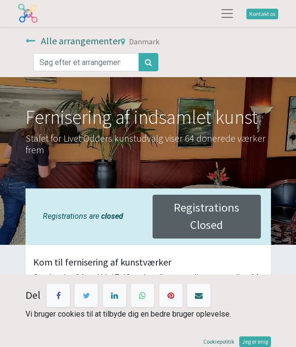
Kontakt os (262, 13)
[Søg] (148, 62)
